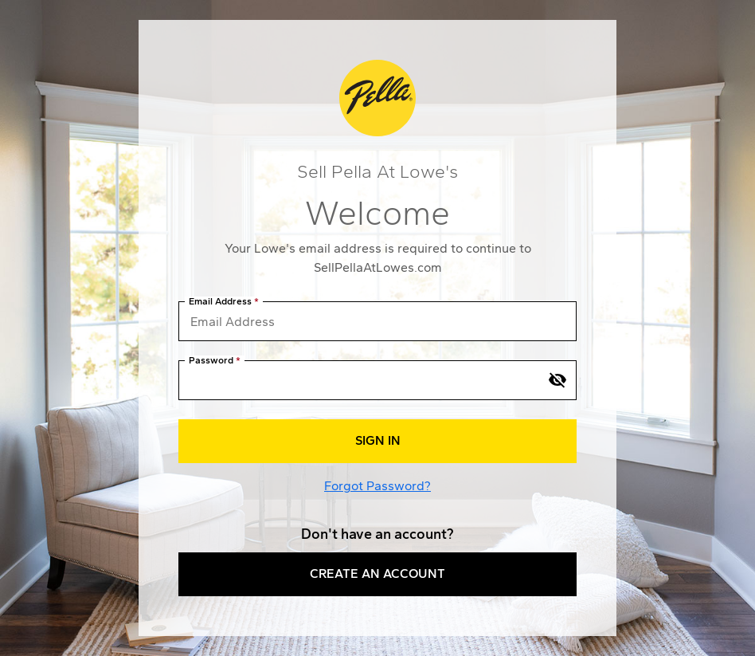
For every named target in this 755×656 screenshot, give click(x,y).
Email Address (220, 302)
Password (211, 360)
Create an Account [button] (377, 573)
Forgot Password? (377, 485)
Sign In (378, 440)
